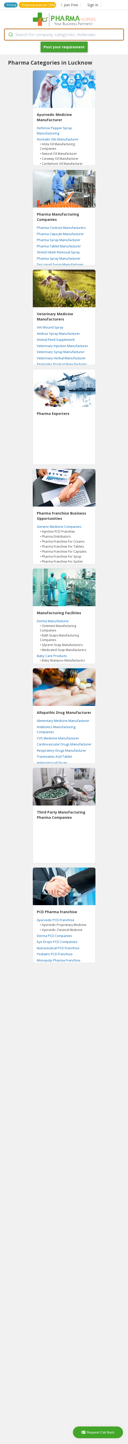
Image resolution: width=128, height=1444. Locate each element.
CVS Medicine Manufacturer (58, 738)
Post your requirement (64, 47)
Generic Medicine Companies (59, 526)
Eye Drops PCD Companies (57, 941)
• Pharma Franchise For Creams (62, 541)
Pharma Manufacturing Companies (58, 217)
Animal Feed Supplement (56, 339)
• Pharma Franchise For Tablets (62, 546)
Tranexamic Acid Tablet (54, 756)
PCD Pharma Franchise (57, 911)
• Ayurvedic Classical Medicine (61, 930)
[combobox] (64, 34)
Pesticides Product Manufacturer (62, 364)
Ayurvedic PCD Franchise (55, 920)
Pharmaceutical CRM (38, 5)
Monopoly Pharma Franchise (58, 960)
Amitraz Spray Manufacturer (58, 333)
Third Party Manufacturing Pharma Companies (61, 815)
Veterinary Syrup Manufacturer (60, 352)
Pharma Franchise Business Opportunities (61, 516)
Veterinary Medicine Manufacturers (55, 316)
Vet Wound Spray (50, 327)
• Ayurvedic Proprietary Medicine (63, 925)
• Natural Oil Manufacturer (58, 153)
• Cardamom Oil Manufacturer (61, 164)
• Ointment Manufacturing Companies (58, 628)
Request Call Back (98, 1432)
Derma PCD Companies (54, 935)
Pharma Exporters (53, 413)
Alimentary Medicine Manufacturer (63, 720)
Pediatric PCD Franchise (55, 954)
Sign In (92, 5)
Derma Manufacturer (53, 621)
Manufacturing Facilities (59, 612)
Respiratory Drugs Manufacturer (61, 750)
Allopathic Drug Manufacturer (64, 712)
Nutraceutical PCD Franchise (58, 948)
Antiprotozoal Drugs (52, 762)
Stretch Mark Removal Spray (58, 252)
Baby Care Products (52, 656)
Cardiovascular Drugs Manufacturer (64, 744)
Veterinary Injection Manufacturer (62, 346)
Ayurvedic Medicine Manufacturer (54, 117)
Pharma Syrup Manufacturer (58, 240)
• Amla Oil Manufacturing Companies (57, 146)
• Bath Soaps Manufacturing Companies (59, 637)
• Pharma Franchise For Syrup (60, 556)
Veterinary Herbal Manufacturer (61, 358)
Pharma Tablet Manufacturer (59, 246)
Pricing (11, 5)
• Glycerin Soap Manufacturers (61, 645)
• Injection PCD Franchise (57, 531)
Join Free (69, 5)
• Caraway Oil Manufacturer (59, 158)
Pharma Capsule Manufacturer (60, 234)
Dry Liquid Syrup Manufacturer (60, 264)
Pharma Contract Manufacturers (61, 227)
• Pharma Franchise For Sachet (61, 561)
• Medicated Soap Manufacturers (63, 650)
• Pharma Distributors (55, 536)
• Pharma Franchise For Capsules (63, 551)
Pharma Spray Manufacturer (58, 258)
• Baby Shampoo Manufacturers (62, 660)
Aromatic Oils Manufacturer (57, 139)
